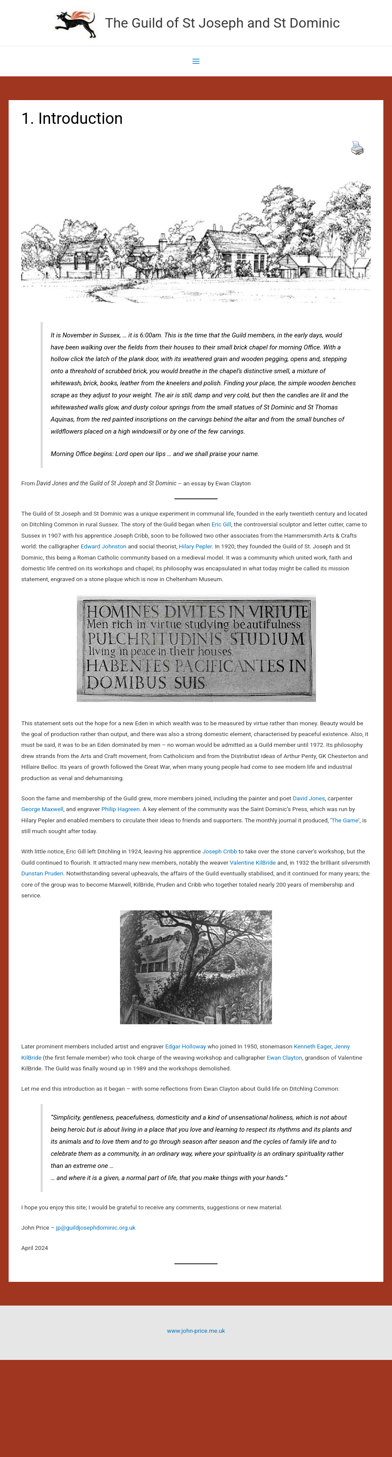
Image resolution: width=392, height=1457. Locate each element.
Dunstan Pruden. (43, 873)
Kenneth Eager (313, 1046)
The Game (345, 820)
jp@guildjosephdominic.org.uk (96, 1227)
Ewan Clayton (284, 1057)
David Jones (308, 798)
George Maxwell (42, 809)
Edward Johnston (103, 546)
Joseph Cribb (219, 851)
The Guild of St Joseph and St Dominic (222, 23)
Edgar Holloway (185, 1046)
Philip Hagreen (120, 809)
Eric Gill (221, 524)
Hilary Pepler (195, 546)
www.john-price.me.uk (196, 1330)
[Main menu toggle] (196, 61)
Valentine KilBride (253, 862)
